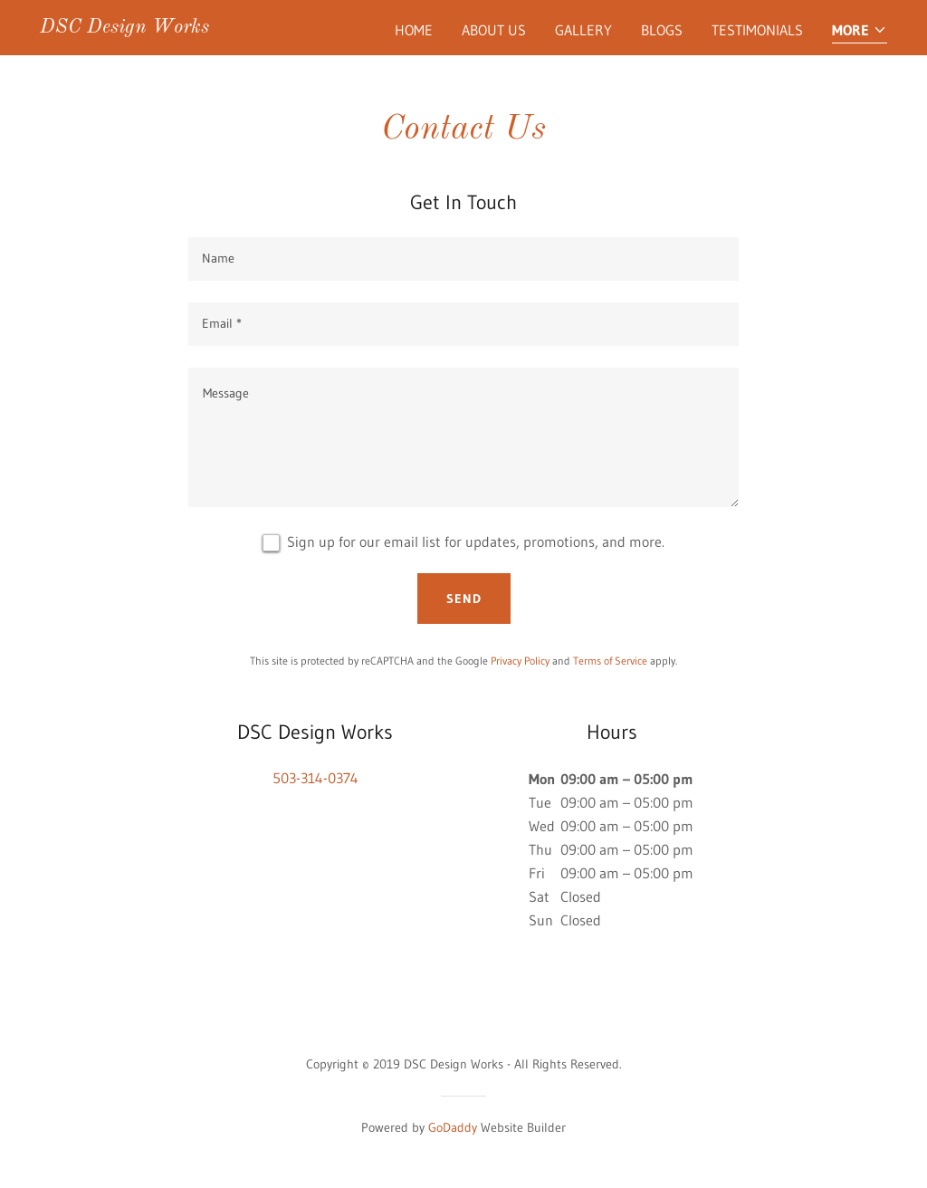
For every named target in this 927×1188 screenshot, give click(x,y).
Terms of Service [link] (610, 660)
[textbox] (463, 259)
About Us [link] (494, 30)
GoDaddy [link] (452, 1127)
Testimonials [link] (757, 30)
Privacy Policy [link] (520, 660)
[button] (859, 31)
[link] (124, 27)
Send (464, 598)
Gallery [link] (583, 30)
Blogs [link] (662, 30)
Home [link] (414, 30)
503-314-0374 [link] (315, 778)
